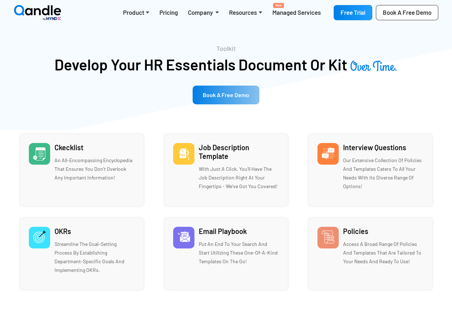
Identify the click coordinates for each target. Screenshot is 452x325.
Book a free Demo (226, 94)
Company (201, 12)
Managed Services (296, 9)
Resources (243, 12)
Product (133, 12)
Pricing (168, 12)
